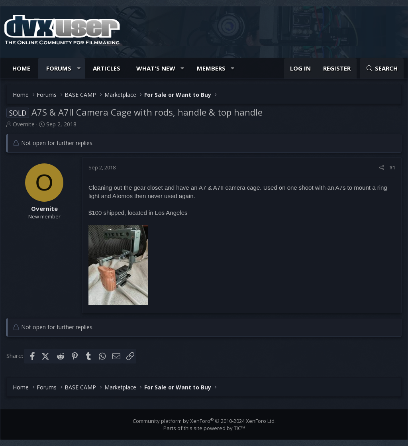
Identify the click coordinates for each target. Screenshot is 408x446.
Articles (106, 68)
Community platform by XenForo (204, 420)
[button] (79, 68)
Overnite (24, 124)
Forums (58, 68)
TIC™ (239, 428)
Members (211, 68)
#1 (392, 167)
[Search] (382, 68)
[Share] (381, 167)
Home (21, 68)
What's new (155, 68)
